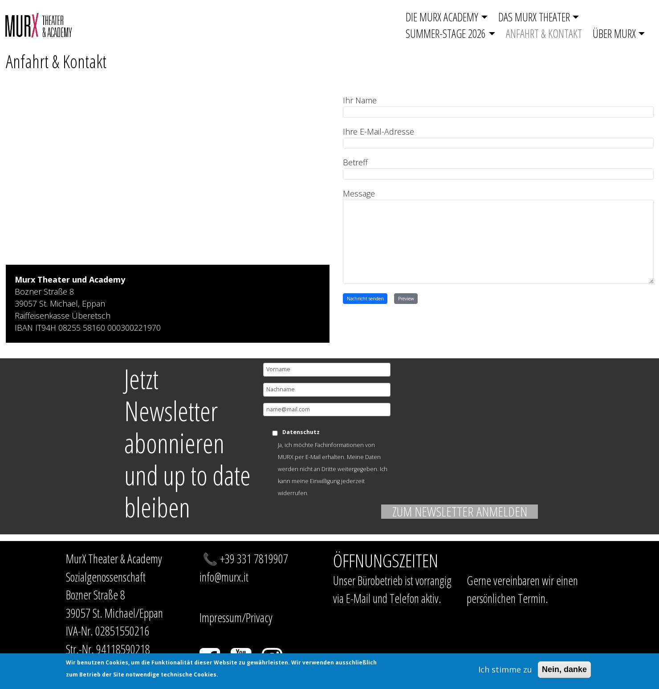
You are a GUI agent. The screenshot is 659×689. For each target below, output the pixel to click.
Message (359, 193)
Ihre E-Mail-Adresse (378, 131)
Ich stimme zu (505, 669)
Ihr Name (360, 100)
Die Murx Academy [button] (442, 17)
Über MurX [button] (614, 33)
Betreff (355, 162)
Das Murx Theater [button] (534, 17)
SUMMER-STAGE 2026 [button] (446, 33)
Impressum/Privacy (236, 617)
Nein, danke (564, 669)
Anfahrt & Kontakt (544, 33)
